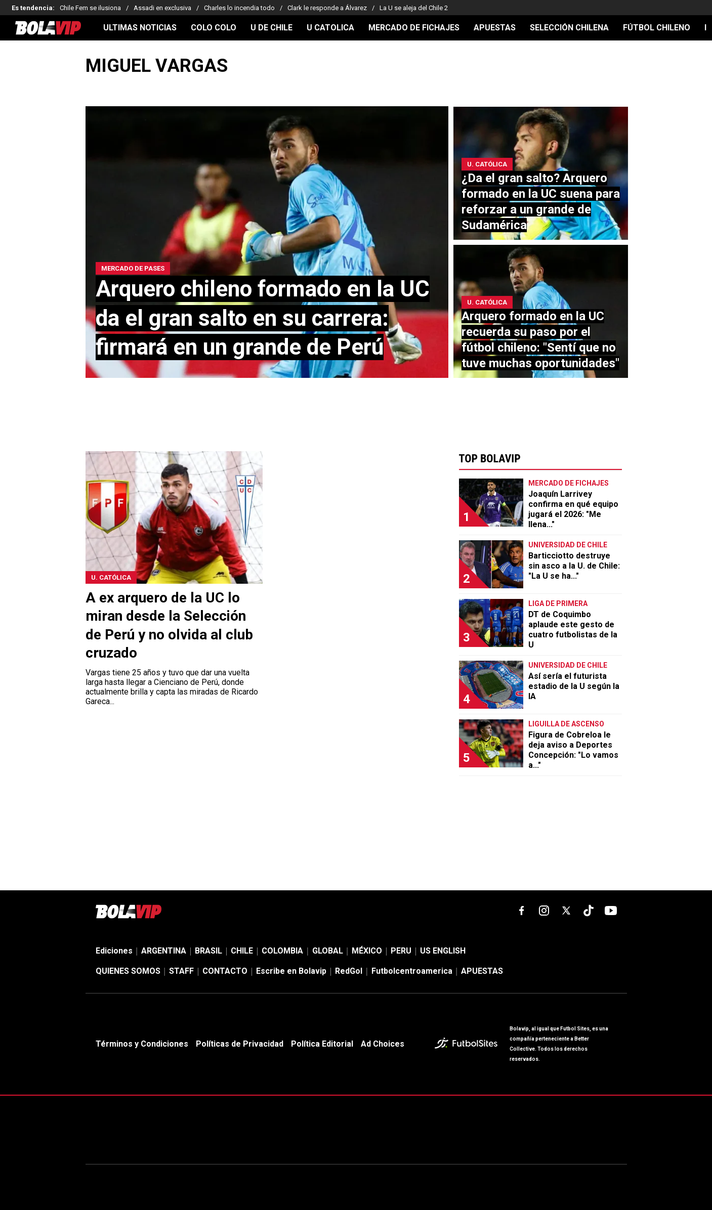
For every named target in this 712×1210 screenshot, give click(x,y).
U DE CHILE (271, 27)
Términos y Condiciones (142, 1044)
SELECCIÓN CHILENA (569, 27)
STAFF (181, 971)
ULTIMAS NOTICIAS (140, 27)
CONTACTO (224, 971)
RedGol (348, 971)
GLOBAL (327, 951)
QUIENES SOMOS (128, 971)
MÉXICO (367, 951)
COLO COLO (213, 27)
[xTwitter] (566, 910)
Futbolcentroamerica (411, 971)
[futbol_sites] (468, 1044)
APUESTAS (495, 27)
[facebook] (522, 910)
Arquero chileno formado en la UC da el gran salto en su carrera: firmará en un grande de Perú (263, 318)
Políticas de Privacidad (239, 1044)
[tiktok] (588, 910)
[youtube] (611, 910)
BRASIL (208, 951)
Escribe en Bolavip (291, 971)
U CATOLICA (330, 27)
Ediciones (114, 951)
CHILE (242, 951)
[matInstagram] (544, 910)
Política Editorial (322, 1044)
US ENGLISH (443, 951)
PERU (401, 951)
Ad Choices (382, 1044)
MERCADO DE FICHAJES (413, 27)
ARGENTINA (163, 951)
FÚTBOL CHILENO (656, 27)
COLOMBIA (282, 951)
